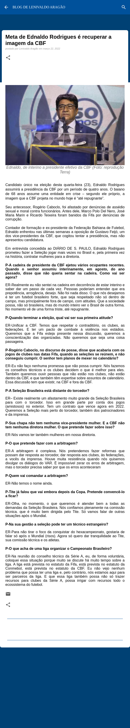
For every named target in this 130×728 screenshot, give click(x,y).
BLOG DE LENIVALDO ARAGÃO (39, 7)
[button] (8, 58)
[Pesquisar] (123, 7)
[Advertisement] (65, 685)
